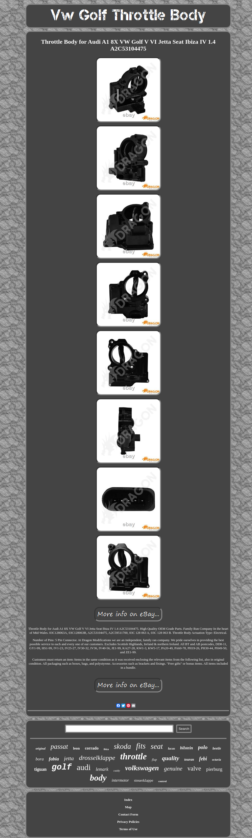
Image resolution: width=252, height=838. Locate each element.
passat (59, 746)
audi (84, 767)
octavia (216, 759)
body (98, 777)
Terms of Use (128, 829)
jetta (69, 758)
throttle (133, 756)
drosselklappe (97, 757)
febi (203, 758)
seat (157, 746)
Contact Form (128, 814)
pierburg (214, 769)
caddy (116, 770)
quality (170, 758)
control (162, 781)
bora (40, 759)
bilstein (186, 748)
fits (141, 745)
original (40, 748)
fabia (54, 758)
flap (154, 759)
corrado (92, 748)
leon (76, 748)
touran (189, 759)
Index (128, 800)
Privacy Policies (128, 822)
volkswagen (142, 768)
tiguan (40, 769)
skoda (122, 746)
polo (203, 747)
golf (62, 767)
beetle (217, 748)
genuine (173, 768)
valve (194, 768)
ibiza (106, 749)
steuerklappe (143, 780)
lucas (171, 748)
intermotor (120, 780)
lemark (102, 769)
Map (128, 807)
